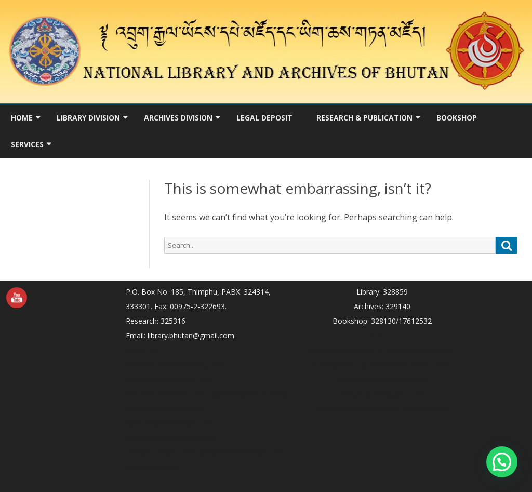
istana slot (143, 350)
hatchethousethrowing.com (172, 437)
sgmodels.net (425, 408)
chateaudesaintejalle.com (382, 393)
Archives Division (178, 118)
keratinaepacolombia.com (169, 423)
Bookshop (456, 118)
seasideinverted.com (347, 364)
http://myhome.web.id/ (346, 350)
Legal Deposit (264, 118)
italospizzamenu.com (161, 452)
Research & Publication (364, 118)
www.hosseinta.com (192, 364)
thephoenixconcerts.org (246, 393)
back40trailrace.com (417, 364)
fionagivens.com (153, 466)
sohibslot (141, 364)
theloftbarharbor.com (162, 379)
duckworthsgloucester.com (382, 379)
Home (22, 118)
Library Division (88, 118)
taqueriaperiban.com (421, 350)
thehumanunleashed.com (358, 408)
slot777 (382, 335)
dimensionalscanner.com (241, 452)
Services (27, 144)
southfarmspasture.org (164, 408)
